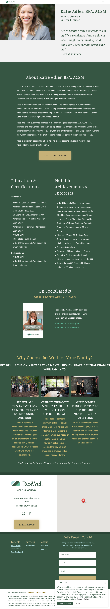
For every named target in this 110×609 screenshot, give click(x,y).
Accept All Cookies (65, 604)
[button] (84, 500)
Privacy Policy (41, 592)
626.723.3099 (27, 524)
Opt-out (77, 604)
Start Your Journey (55, 155)
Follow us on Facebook (68, 327)
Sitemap (31, 592)
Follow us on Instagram (68, 323)
